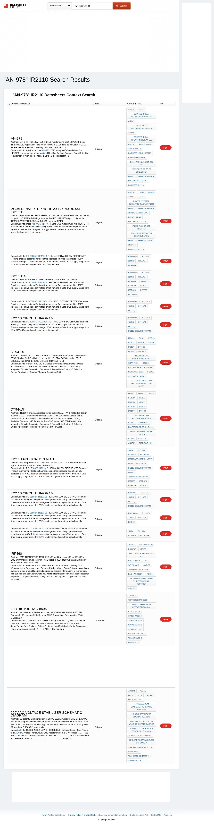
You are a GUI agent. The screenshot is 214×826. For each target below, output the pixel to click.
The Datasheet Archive (15, 6)
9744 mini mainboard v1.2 (140, 747)
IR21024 (131, 402)
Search (121, 5)
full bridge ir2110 (137, 181)
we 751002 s (133, 565)
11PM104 (132, 596)
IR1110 (131, 393)
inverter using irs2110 (139, 153)
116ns (141, 192)
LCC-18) (131, 311)
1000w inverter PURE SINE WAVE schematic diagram (141, 722)
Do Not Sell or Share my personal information (105, 815)
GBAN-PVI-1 (133, 363)
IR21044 (131, 411)
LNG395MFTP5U (135, 700)
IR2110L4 (42, 256)
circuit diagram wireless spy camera (141, 741)
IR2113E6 (42, 497)
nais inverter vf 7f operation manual (141, 605)
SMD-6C (146, 565)
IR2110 (131, 472)
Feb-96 (151, 338)
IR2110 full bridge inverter (141, 227)
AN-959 (131, 133)
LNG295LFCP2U (135, 695)
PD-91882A (31, 497)
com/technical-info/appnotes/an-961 (141, 127)
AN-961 (131, 121)
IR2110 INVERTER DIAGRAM (140, 240)
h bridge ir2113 (135, 372)
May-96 (131, 338)
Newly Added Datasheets (53, 815)
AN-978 (45, 150)
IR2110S (131, 481)
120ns (131, 261)
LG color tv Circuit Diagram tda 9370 (141, 715)
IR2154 (131, 439)
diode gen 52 (145, 443)
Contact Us (155, 815)
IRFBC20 (132, 286)
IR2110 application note (140, 459)
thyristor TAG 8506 (137, 600)
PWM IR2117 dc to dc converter (141, 170)
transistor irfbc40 (138, 477)
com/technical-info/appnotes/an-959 (141, 138)
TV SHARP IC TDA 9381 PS (139, 736)
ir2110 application (137, 463)
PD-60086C (31, 301)
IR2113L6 (43, 468)
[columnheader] (49, 104)
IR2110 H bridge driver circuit (141, 432)
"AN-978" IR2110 (145, 144)
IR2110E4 (42, 301)
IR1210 (141, 393)
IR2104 (131, 347)
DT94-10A (142, 439)
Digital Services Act (139, 815)
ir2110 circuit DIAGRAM (139, 331)
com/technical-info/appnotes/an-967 (141, 115)
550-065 (131, 588)
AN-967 (141, 109)
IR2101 (141, 338)
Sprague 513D (135, 620)
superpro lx (134, 760)
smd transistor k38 (138, 561)
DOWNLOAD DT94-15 (137, 351)
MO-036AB (132, 265)
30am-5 (131, 545)
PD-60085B (31, 256)
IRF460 (143, 549)
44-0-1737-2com (146, 545)
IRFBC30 (143, 286)
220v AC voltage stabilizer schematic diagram (141, 707)
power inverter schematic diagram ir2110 (141, 202)
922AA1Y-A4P (134, 612)
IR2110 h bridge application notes (141, 357)
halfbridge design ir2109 (140, 427)
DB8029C (132, 549)
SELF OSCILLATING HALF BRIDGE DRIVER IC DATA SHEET (141, 383)
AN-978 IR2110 (134, 149)
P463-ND (149, 695)
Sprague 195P (135, 629)
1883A (35, 468)
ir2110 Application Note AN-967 (141, 163)
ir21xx (150, 372)
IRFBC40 (132, 290)
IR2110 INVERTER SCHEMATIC (141, 176)
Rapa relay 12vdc (136, 634)
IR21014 (131, 398)
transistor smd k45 (138, 570)
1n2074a (132, 245)
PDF (165, 147)
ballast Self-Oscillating (140, 367)
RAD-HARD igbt (135, 574)
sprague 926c (135, 625)
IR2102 (131, 343)
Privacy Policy (74, 815)
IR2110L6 (145, 281)
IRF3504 (150, 574)
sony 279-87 (133, 752)
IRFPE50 (143, 290)
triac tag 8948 (135, 638)
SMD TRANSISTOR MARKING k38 (141, 555)
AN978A (131, 443)
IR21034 (131, 407)
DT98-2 (146, 363)
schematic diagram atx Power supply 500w (141, 729)
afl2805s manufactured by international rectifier (141, 581)
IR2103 (141, 343)
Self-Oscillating (136, 376)
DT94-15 (141, 347)
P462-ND (142, 691)
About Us (168, 815)
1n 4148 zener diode (138, 213)
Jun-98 (151, 343)
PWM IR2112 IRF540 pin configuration (141, 234)
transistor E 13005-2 (138, 756)
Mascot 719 (133, 642)
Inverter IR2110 (136, 185)
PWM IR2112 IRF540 (136, 158)
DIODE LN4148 (134, 217)
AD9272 (19, 733)
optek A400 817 (135, 616)
